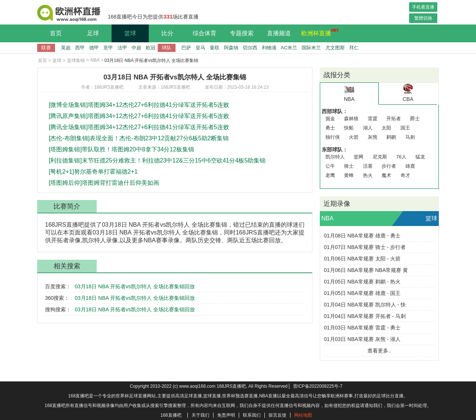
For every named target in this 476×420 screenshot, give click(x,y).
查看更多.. (379, 351)
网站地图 (303, 415)
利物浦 (269, 47)
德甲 (94, 47)
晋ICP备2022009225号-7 (317, 386)
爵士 (415, 118)
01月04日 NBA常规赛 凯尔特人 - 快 (365, 305)
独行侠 (332, 137)
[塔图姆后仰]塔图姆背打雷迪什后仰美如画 (104, 183)
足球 (93, 33)
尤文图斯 (335, 47)
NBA (95, 60)
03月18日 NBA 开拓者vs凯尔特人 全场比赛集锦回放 (135, 286)
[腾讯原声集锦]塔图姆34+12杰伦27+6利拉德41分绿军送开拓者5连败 (139, 116)
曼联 (214, 47)
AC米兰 (289, 47)
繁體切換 (423, 18)
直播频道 (279, 33)
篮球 (130, 33)
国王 (405, 128)
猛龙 (420, 157)
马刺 (410, 137)
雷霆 (372, 118)
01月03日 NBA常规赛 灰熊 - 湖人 (362, 339)
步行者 (389, 166)
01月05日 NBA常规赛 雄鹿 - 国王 (362, 293)
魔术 (386, 175)
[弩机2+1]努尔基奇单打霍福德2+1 (93, 171)
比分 (167, 33)
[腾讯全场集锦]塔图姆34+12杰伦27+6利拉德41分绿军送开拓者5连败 (139, 127)
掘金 (330, 118)
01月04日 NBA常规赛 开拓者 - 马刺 (365, 316)
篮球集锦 (76, 60)
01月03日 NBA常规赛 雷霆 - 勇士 (362, 328)
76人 (401, 157)
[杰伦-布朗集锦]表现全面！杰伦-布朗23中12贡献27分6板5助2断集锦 (139, 138)
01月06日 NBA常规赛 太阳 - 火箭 (362, 259)
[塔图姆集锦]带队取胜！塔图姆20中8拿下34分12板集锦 (121, 149)
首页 (56, 33)
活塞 (368, 166)
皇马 (200, 47)
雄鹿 (410, 166)
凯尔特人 (335, 157)
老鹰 (330, 175)
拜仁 (354, 47)
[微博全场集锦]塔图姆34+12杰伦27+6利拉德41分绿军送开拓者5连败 (139, 105)
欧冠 (150, 47)
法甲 (122, 47)
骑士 (349, 166)
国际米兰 (311, 47)
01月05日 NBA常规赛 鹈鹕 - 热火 (362, 282)
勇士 (330, 128)
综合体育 (204, 33)
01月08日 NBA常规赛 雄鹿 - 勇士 (362, 236)
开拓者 (393, 118)
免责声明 (226, 415)
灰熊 (372, 137)
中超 (136, 47)
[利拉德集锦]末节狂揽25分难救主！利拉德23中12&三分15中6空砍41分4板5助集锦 (157, 160)
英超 (66, 47)
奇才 (405, 175)
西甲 (80, 47)
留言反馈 (277, 415)
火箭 (353, 137)
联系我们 (252, 415)
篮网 (358, 157)
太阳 (386, 128)
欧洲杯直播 (318, 32)
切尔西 (250, 47)
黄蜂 (349, 175)
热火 (368, 175)
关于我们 (200, 415)
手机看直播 (423, 7)
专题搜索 (242, 33)
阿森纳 (231, 47)
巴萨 (186, 47)
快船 (349, 128)
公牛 (330, 166)
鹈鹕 (391, 137)
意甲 (108, 47)
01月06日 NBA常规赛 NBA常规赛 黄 (366, 270)
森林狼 (351, 118)
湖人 (368, 128)
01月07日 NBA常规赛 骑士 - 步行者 (365, 247)
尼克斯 (380, 157)
